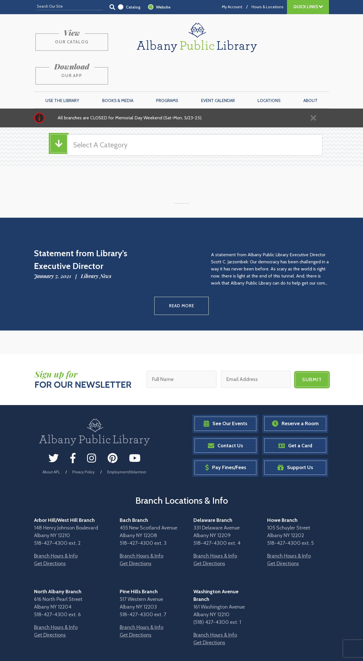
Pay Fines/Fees (225, 436)
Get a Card (295, 413)
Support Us (295, 436)
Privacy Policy (83, 440)
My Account (232, 6)
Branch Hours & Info (56, 524)
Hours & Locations (268, 6)
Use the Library (62, 71)
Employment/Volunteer (126, 440)
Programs (167, 71)
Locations (269, 71)
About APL (51, 440)
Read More (182, 275)
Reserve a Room (295, 392)
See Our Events (225, 392)
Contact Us (225, 413)
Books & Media (117, 71)
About (310, 71)
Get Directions (50, 532)
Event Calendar (218, 71)
